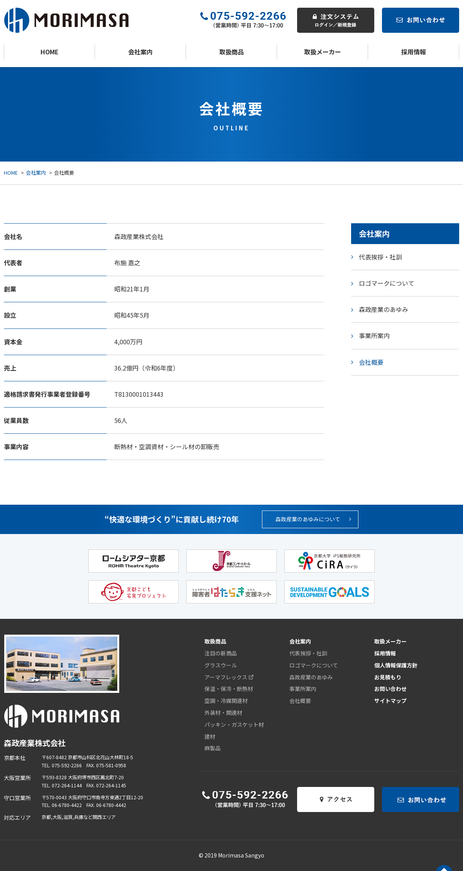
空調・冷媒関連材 (226, 700)
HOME (50, 51)
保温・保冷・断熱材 (228, 688)
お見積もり (387, 677)
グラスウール (220, 665)
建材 (209, 736)
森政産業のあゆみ (383, 309)
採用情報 (413, 51)
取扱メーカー (322, 51)
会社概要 (371, 362)
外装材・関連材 (223, 712)
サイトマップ (390, 700)
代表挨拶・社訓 (380, 256)
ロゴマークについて (386, 283)
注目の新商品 (220, 653)
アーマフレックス (229, 677)
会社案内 (140, 51)
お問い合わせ (390, 688)
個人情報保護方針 (395, 665)
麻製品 (212, 748)
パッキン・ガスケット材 (234, 724)
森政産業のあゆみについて (313, 519)
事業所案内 (374, 335)
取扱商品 (231, 51)
